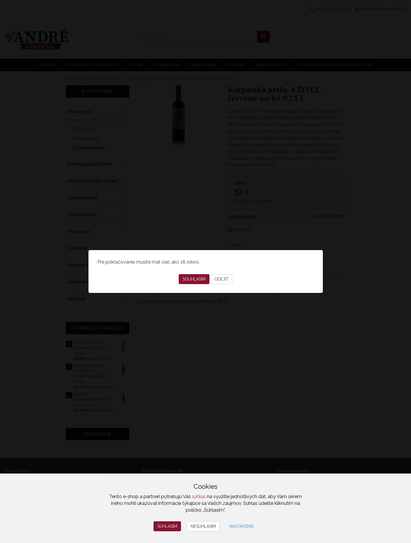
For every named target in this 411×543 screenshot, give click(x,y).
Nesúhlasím (203, 526)
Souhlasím (194, 279)
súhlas (199, 496)
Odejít (221, 279)
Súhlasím (167, 526)
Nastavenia (241, 526)
